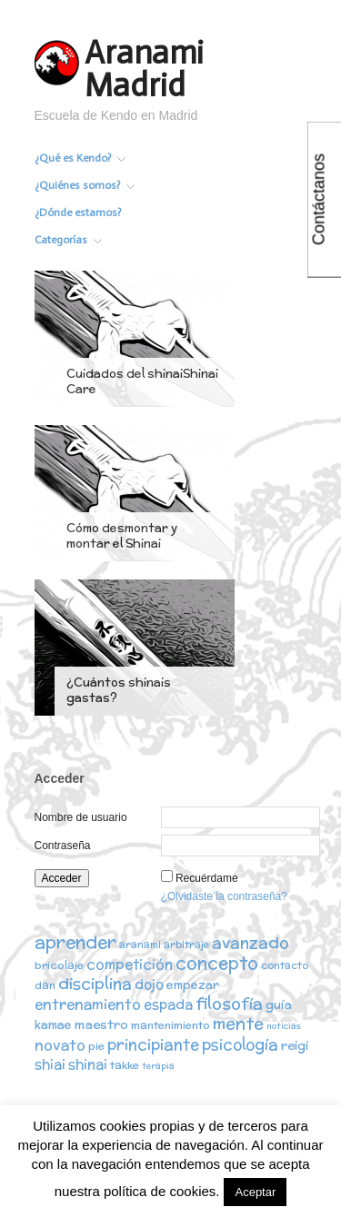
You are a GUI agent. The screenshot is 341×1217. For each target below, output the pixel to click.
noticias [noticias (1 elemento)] (283, 1026)
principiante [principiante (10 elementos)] (153, 1044)
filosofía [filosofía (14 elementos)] (229, 1003)
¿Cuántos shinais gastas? (118, 690)
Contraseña (63, 845)
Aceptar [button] (255, 1192)
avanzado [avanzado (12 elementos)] (250, 942)
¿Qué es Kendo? (80, 158)
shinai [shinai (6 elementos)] (87, 1064)
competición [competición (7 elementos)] (129, 964)
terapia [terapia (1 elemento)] (158, 1066)
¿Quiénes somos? (85, 185)
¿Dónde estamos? (78, 212)
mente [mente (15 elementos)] (238, 1023)
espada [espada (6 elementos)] (168, 1004)
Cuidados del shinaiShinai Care (142, 381)
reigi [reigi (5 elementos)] (294, 1045)
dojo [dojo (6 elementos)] (149, 984)
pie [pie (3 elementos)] (96, 1046)
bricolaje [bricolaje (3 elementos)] (59, 965)
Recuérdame (207, 878)
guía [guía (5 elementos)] (279, 1004)
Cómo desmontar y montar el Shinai (121, 535)
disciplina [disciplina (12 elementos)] (95, 983)
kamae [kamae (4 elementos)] (53, 1025)
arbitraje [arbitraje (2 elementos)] (186, 944)
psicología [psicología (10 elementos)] (240, 1044)
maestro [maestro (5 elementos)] (101, 1024)
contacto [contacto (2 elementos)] (284, 965)
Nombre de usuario (81, 817)
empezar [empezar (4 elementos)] (192, 985)
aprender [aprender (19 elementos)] (75, 942)
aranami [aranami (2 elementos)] (140, 944)
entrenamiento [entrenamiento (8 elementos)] (88, 1004)
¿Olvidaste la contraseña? (224, 896)
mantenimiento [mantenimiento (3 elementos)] (170, 1025)
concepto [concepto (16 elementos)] (217, 963)
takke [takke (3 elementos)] (124, 1065)
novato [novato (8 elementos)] (60, 1044)
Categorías (68, 239)
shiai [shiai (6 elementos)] (50, 1064)
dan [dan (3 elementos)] (45, 985)
